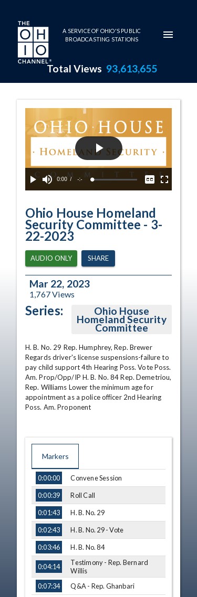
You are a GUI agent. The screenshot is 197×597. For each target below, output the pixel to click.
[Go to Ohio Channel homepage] (33, 43)
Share (98, 258)
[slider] (114, 179)
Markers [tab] (55, 456)
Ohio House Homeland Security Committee (121, 319)
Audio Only (51, 258)
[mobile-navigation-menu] (168, 34)
